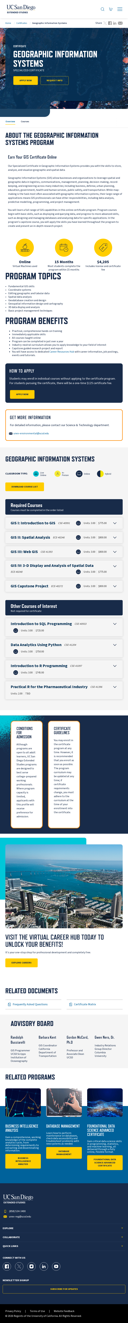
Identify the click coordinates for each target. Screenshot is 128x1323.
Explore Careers (22, 962)
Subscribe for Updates (64, 1289)
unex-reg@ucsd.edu (17, 1216)
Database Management (64, 1153)
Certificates (21, 23)
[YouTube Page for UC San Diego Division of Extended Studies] (56, 1266)
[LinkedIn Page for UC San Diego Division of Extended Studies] (44, 1266)
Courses (25, 121)
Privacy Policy (13, 1311)
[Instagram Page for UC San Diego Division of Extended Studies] (31, 1266)
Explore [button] (8, 1228)
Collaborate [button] (11, 1237)
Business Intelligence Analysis (23, 1161)
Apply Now (26, 80)
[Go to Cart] (111, 9)
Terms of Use (37, 1311)
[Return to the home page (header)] (20, 9)
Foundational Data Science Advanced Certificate (105, 1162)
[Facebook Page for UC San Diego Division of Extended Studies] (7, 1266)
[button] (64, 523)
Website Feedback (64, 1311)
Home (8, 23)
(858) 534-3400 (14, 1211)
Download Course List (25, 486)
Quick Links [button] (10, 1246)
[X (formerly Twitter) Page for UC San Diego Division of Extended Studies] (19, 1266)
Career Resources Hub (61, 352)
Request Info (54, 80)
